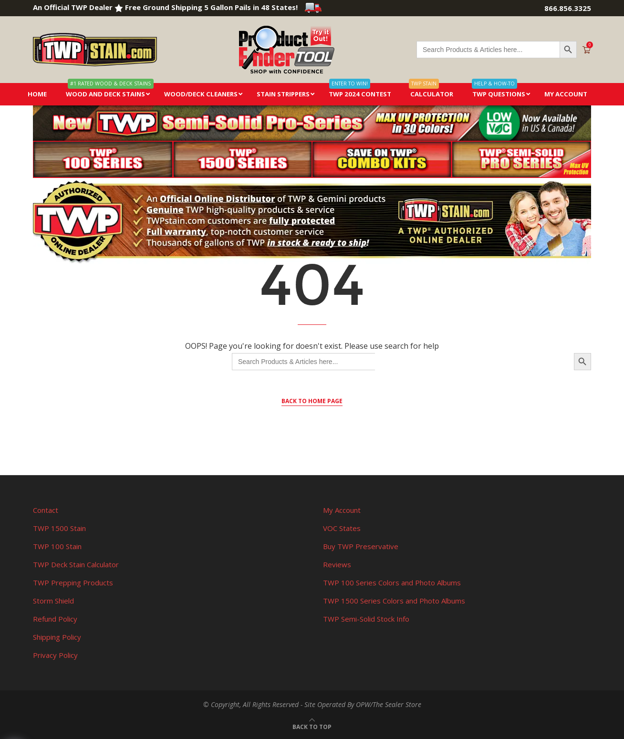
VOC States (342, 528)
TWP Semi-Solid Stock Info (366, 619)
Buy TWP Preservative (360, 546)
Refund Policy (55, 619)
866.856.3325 (567, 8)
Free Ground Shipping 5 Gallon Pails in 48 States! (223, 7)
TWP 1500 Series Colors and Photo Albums (394, 600)
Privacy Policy (55, 655)
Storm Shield (53, 600)
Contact (45, 510)
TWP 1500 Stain (59, 528)
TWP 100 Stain (57, 546)
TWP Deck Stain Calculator (76, 564)
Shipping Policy (57, 637)
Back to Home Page (312, 401)
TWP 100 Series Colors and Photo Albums (392, 582)
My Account (342, 510)
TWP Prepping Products (73, 582)
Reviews (337, 564)
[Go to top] (312, 726)
